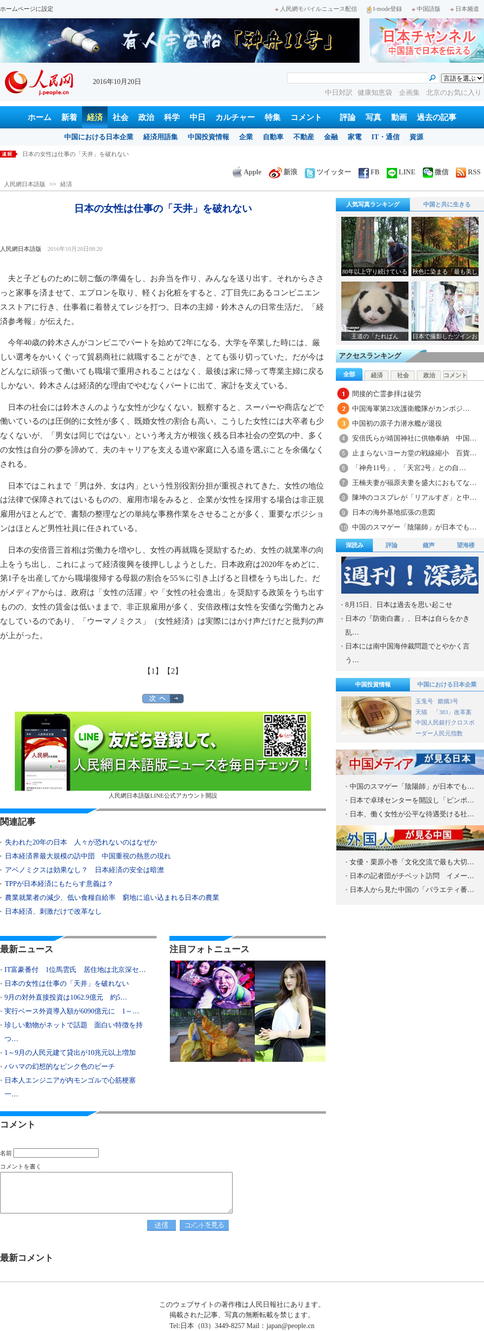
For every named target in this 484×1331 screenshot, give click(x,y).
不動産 (303, 137)
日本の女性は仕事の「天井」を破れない (75, 154)
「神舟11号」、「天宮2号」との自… (409, 468)
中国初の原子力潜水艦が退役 (397, 423)
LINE (401, 172)
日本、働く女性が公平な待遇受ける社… (412, 814)
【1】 (153, 671)
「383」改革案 (452, 712)
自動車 (273, 137)
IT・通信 (385, 137)
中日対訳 (339, 92)
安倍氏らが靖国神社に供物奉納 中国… (414, 438)
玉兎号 (424, 701)
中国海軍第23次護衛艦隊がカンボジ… (411, 408)
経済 (95, 117)
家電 (355, 137)
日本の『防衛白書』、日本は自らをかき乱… (407, 625)
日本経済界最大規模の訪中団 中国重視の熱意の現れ (88, 856)
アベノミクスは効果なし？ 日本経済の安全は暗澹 (84, 870)
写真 (373, 117)
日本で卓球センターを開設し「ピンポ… (412, 800)
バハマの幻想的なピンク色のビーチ (59, 1066)
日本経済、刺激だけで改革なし (53, 911)
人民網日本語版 (24, 184)
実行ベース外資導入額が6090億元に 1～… (71, 1011)
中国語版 (426, 8)
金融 (331, 137)
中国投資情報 (208, 137)
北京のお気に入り (454, 92)
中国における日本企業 (98, 137)
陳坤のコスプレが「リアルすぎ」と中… (414, 497)
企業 (246, 137)
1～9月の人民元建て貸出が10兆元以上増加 (70, 1052)
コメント (306, 117)
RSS (468, 172)
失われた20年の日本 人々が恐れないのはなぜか (81, 842)
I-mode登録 (384, 8)
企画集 (410, 92)
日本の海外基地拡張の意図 (393, 512)
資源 (416, 137)
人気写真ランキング (373, 204)
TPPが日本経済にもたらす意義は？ (59, 883)
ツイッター (328, 172)
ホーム (39, 117)
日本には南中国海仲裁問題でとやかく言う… (407, 653)
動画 (399, 117)
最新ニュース (26, 949)
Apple (247, 172)
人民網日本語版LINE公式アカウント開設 (163, 755)
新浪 (283, 172)
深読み (354, 545)
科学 (172, 117)
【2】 (173, 671)
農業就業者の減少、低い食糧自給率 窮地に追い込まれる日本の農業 (112, 897)
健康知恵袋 (376, 92)
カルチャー (235, 117)
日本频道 (464, 8)
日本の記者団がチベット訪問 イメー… (412, 876)
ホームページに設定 (26, 8)
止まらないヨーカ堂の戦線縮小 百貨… (414, 453)
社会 (120, 117)
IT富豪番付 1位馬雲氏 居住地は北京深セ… (75, 969)
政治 (146, 117)
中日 (197, 117)
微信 (435, 172)
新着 (69, 117)
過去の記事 (436, 117)
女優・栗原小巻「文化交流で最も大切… (412, 862)
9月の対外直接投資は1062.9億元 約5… (65, 997)
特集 (273, 117)
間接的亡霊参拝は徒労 (386, 394)
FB (369, 172)
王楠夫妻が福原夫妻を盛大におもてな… (414, 482)
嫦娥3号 (448, 701)
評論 (348, 117)
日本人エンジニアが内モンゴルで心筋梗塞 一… (73, 1087)
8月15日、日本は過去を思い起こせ (398, 604)
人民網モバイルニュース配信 (316, 8)
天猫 (422, 712)
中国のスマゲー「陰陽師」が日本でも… (414, 527)
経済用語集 (160, 137)
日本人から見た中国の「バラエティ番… (412, 889)
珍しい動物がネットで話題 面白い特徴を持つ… (73, 1032)
